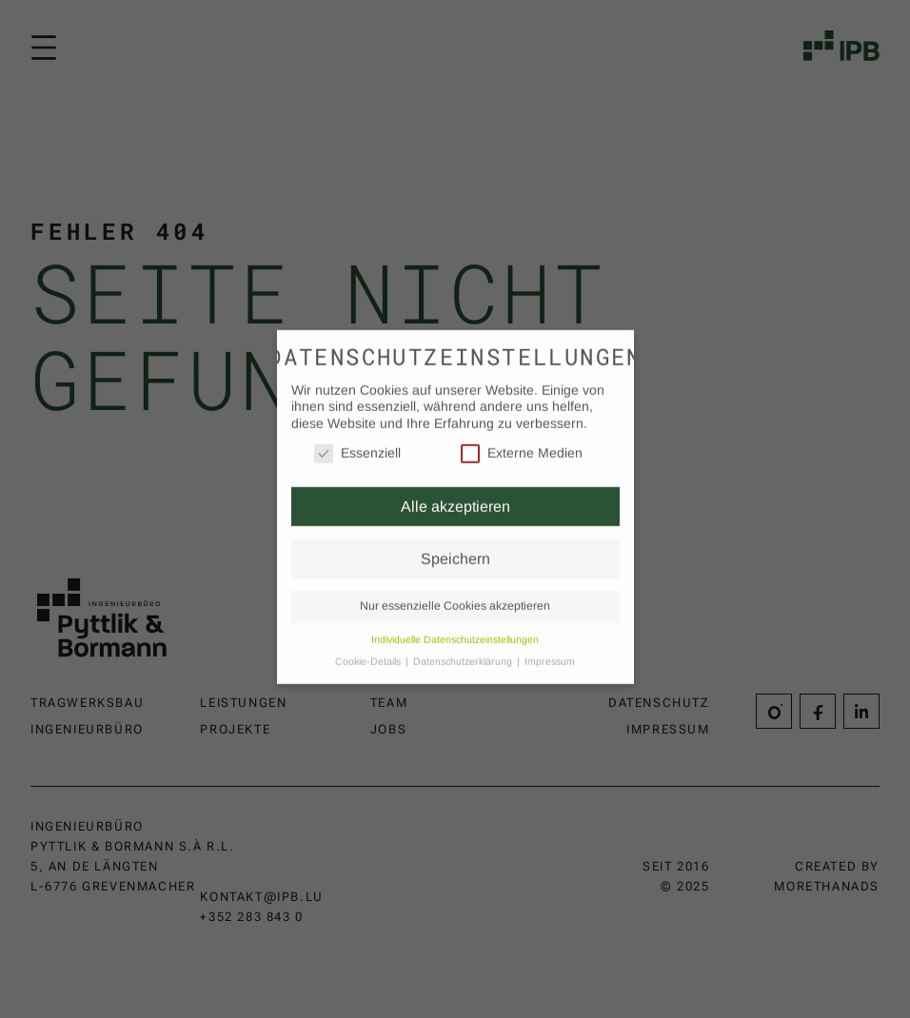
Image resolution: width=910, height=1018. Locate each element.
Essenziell (357, 439)
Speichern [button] (455, 545)
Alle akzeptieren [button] (455, 492)
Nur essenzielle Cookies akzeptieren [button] (455, 591)
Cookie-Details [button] (369, 647)
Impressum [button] (549, 647)
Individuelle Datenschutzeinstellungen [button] (455, 625)
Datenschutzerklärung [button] (464, 647)
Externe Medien (522, 439)
